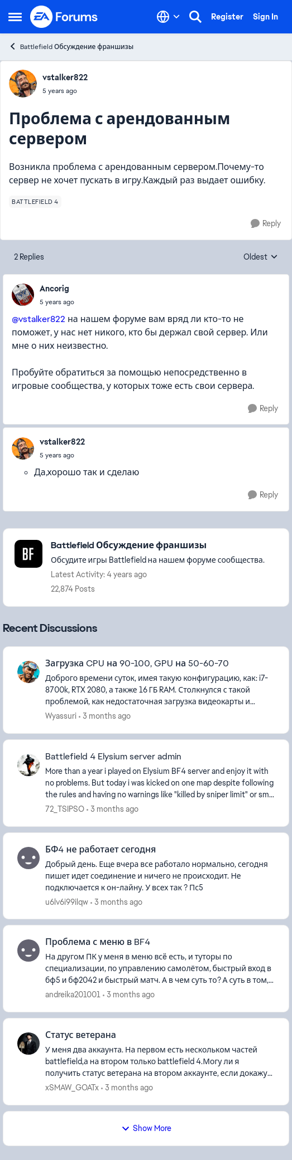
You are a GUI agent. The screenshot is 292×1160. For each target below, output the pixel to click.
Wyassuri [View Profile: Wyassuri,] (60, 716)
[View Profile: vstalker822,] (23, 84)
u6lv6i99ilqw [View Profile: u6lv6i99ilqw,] (66, 901)
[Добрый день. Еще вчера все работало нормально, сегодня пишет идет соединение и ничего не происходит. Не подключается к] (160, 875)
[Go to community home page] (64, 17)
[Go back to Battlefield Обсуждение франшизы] (158, 546)
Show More (146, 1128)
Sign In (265, 17)
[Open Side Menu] (15, 16)
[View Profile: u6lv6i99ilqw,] (28, 858)
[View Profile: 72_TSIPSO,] (28, 765)
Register (227, 17)
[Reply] (265, 223)
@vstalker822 (38, 319)
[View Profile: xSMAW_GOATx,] (28, 1043)
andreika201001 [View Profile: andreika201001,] (72, 995)
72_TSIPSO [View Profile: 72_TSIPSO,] (64, 809)
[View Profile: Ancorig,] (23, 295)
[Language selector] (168, 17)
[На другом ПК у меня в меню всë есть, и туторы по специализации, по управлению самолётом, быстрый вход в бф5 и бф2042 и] (160, 968)
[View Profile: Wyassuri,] (28, 672)
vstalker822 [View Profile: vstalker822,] (65, 77)
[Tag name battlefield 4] (35, 202)
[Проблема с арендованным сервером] (57, 302)
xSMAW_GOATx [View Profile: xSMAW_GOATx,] (72, 1088)
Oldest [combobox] (260, 257)
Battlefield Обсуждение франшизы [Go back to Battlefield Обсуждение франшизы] (70, 46)
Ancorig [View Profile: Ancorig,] (54, 289)
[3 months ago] (105, 716)
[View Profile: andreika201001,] (28, 950)
